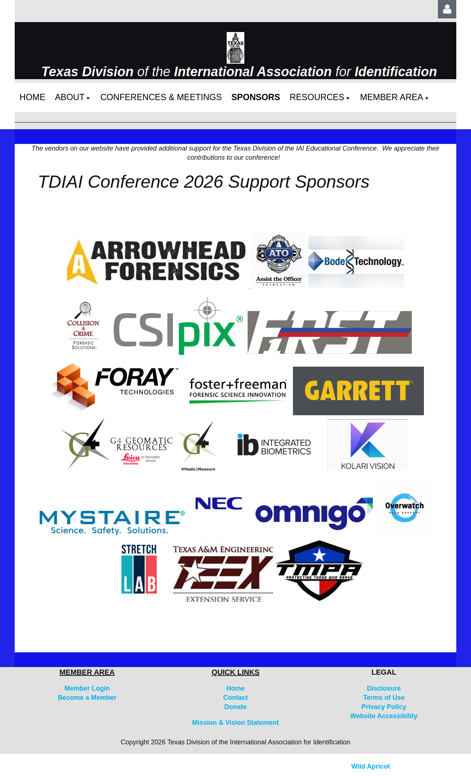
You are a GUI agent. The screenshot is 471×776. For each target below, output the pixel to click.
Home (235, 688)
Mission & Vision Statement (235, 722)
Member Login (87, 688)
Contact (235, 697)
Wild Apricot (370, 766)
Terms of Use (384, 697)
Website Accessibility (384, 716)
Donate (235, 706)
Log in (447, 9)
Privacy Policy (383, 706)
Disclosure (384, 688)
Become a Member (87, 697)
